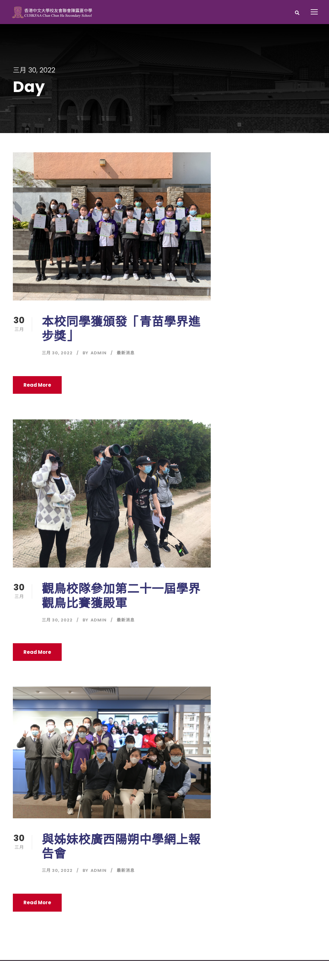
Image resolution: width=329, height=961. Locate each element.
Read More (37, 386)
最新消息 (126, 354)
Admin (99, 354)
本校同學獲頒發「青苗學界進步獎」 (121, 330)
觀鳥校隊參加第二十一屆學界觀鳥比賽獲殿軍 (121, 597)
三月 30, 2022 (57, 354)
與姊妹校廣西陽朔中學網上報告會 (121, 847)
